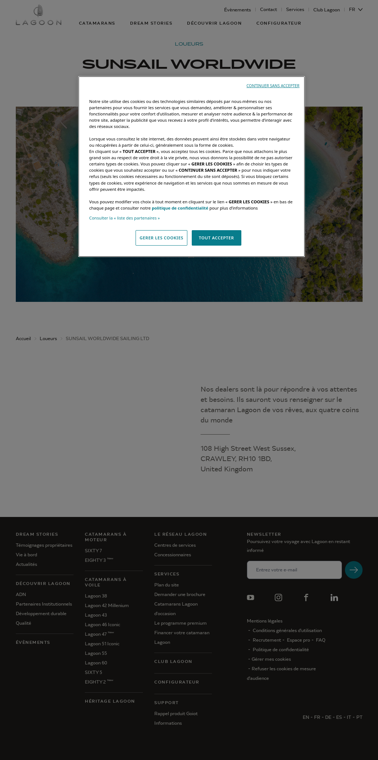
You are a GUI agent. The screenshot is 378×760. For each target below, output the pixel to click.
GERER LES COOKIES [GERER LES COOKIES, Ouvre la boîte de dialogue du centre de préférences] (161, 237)
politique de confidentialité (180, 208)
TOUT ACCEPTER (216, 237)
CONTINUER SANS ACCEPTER (272, 85)
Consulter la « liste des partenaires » (124, 218)
